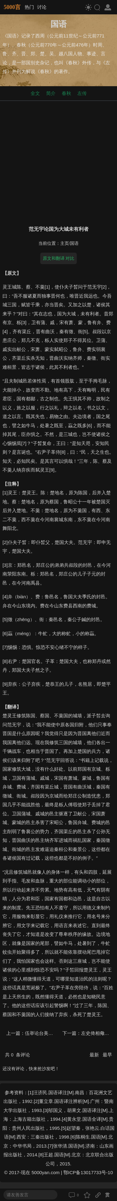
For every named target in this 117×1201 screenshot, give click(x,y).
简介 (51, 93)
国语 (74, 243)
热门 (29, 7)
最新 (95, 1054)
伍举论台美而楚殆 (43, 1033)
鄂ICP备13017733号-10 (88, 1172)
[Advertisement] (58, 161)
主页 (64, 243)
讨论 (41, 7)
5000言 (12, 7)
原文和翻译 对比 (59, 258)
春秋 (66, 93)
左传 (82, 93)
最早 (107, 1054)
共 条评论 (17, 1054)
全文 (35, 93)
